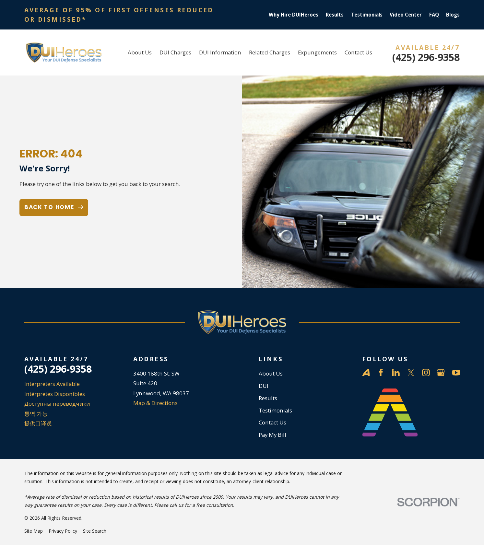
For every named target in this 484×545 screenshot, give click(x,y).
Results (335, 14)
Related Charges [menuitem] (269, 52)
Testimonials (367, 14)
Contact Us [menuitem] (358, 52)
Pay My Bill (272, 434)
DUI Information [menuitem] (220, 52)
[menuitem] (33, 531)
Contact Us (272, 422)
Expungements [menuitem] (317, 52)
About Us (271, 373)
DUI (263, 385)
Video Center (406, 14)
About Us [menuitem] (140, 52)
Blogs (453, 14)
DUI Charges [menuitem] (175, 52)
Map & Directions (155, 403)
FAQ (434, 14)
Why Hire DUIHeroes (293, 14)
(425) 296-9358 (426, 57)
